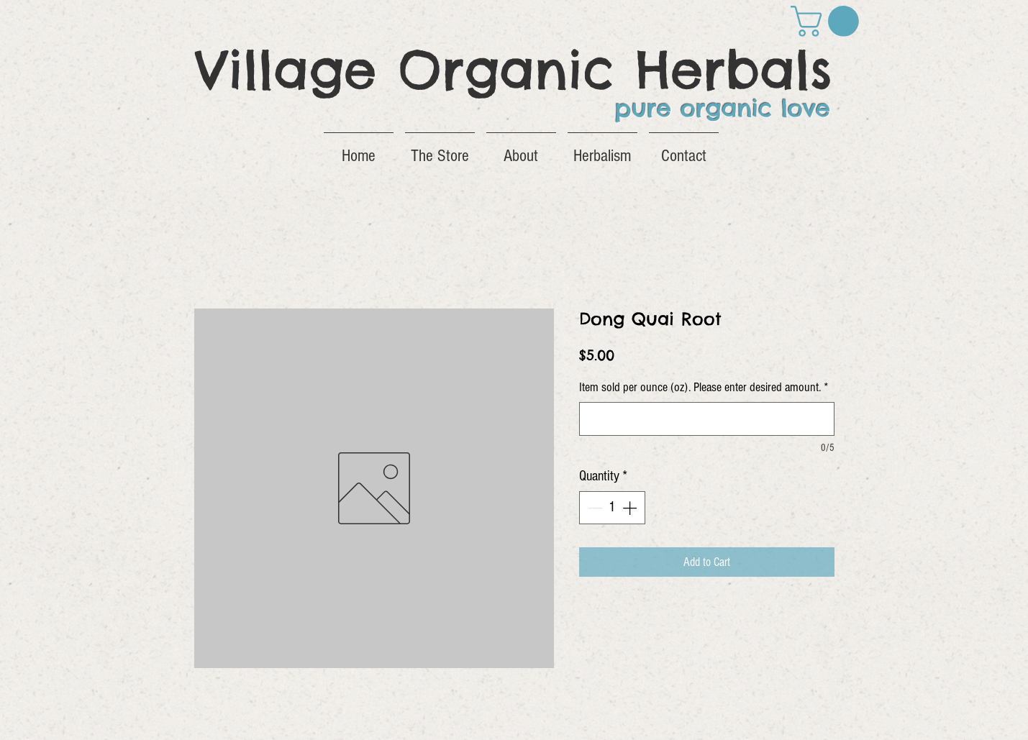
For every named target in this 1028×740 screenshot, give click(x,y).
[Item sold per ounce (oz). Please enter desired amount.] (707, 418)
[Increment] (631, 508)
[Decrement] (593, 508)
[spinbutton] (612, 508)
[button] (828, 21)
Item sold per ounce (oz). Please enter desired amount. (704, 387)
